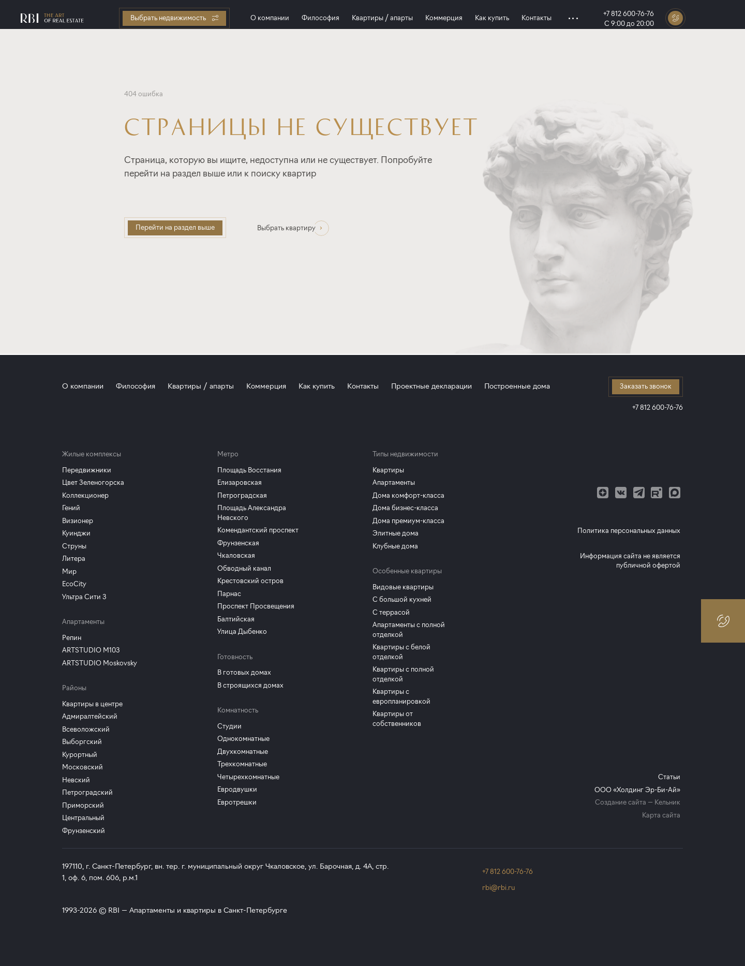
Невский (76, 780)
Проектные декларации (431, 386)
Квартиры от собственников (397, 718)
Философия (320, 18)
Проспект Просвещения (255, 606)
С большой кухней (402, 599)
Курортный (79, 755)
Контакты (537, 18)
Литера (73, 558)
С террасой (391, 612)
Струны (74, 546)
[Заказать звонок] (675, 18)
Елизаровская (239, 482)
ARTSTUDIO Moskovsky (99, 663)
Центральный (83, 818)
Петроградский (87, 792)
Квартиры (388, 470)
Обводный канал (244, 568)
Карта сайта (661, 815)
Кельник (667, 802)
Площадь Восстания (249, 470)
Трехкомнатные (242, 764)
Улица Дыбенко (242, 631)
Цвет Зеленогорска (93, 482)
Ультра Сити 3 (84, 597)
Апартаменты (394, 482)
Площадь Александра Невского (251, 513)
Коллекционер (85, 495)
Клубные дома (395, 546)
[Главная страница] (52, 18)
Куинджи (76, 533)
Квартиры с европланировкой (401, 696)
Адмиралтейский (89, 716)
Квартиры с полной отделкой (403, 674)
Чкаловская (236, 555)
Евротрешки (237, 802)
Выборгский (82, 742)
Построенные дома (517, 386)
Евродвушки (237, 789)
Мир (69, 571)
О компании (269, 18)
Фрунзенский (83, 831)
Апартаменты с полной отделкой (409, 629)
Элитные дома (396, 533)
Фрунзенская (238, 543)
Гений (71, 508)
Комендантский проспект (258, 530)
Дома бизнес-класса (405, 508)
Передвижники (86, 470)
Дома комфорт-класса (408, 495)
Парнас (229, 594)
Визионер (77, 521)
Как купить (492, 18)
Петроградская (242, 495)
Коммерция (444, 18)
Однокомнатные (243, 738)
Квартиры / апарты (382, 18)
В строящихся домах (250, 685)
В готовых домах (244, 672)
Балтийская (236, 619)
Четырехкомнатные (248, 777)
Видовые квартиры (403, 587)
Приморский (83, 805)
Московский (82, 767)
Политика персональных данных (628, 530)
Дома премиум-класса (408, 521)
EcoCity (74, 584)
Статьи (669, 777)
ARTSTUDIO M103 (91, 650)
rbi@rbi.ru (498, 887)
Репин (71, 638)
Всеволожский (86, 729)
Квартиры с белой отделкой (401, 652)
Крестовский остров (250, 581)
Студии (229, 726)
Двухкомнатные (242, 751)
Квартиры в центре (92, 704)
